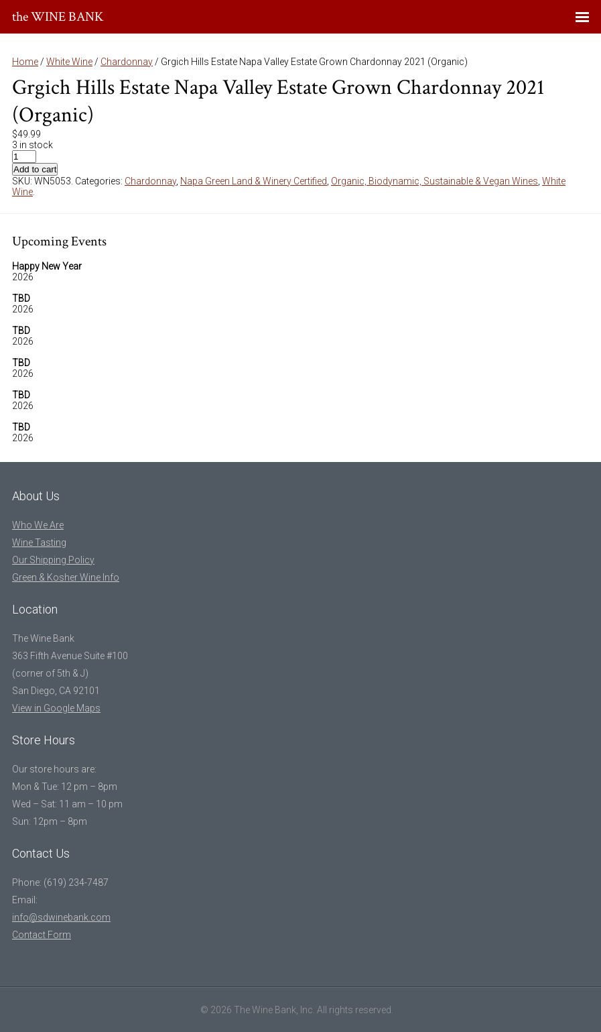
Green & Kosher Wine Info (65, 577)
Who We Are (38, 525)
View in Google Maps (56, 708)
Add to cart (34, 169)
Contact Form (41, 934)
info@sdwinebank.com (61, 917)
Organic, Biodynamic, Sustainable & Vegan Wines (434, 181)
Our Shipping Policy (53, 560)
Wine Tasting (39, 542)
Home (25, 61)
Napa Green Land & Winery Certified (253, 181)
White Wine (69, 61)
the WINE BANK (58, 16)
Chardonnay (127, 61)
